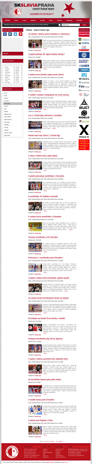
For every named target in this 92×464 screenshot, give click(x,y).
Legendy (69, 20)
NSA (44, 453)
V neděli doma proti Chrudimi (41, 400)
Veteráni (6, 130)
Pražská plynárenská (47, 452)
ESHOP (7, 20)
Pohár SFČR (7, 116)
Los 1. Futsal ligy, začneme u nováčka (45, 115)
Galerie (59, 20)
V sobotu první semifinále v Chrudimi (44, 216)
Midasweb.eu (46, 457)
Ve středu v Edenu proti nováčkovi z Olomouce (49, 34)
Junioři (42, 20)
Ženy (51, 20)
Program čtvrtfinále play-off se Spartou (45, 339)
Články (6, 98)
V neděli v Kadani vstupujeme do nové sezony (48, 95)
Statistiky (6, 124)
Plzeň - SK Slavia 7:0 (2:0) (30, 453)
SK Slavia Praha (59, 455)
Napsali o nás (7, 114)
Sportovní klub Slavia (60, 457)
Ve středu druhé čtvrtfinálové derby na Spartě (48, 298)
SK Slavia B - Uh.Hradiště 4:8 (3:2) (32, 455)
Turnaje (6, 127)
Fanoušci (6, 101)
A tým (24, 20)
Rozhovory (7, 122)
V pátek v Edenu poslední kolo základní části (48, 359)
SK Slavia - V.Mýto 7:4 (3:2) (30, 457)
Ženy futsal (7, 135)
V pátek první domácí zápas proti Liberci (46, 74)
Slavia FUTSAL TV (60, 449)
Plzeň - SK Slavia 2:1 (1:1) (30, 450)
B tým (5, 95)
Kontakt (79, 20)
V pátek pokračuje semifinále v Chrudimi (46, 176)
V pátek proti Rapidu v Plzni (40, 420)
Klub (5, 109)
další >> (61, 441)
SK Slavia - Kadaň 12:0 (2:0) (30, 449)
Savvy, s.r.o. (64, 462)
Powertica (45, 449)
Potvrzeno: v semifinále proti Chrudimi (45, 258)
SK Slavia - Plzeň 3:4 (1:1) (30, 452)
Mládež (33, 20)
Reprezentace (8, 119)
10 (53, 441)
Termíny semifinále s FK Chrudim (43, 237)
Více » (45, 48)
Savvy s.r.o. (45, 455)
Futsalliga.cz (58, 450)
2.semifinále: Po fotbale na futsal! (43, 196)
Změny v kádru (8, 132)
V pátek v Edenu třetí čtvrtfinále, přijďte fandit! (48, 278)
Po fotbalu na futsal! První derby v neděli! (46, 318)
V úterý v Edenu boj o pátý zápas (42, 156)
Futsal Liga (7, 103)
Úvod (16, 20)
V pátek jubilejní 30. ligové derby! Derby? (46, 54)
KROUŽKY (58, 453)
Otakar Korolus (50, 462)
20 (57, 441)
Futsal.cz (58, 452)
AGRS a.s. (45, 450)
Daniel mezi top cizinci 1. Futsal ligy (44, 135)
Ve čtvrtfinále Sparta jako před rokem (44, 379)
